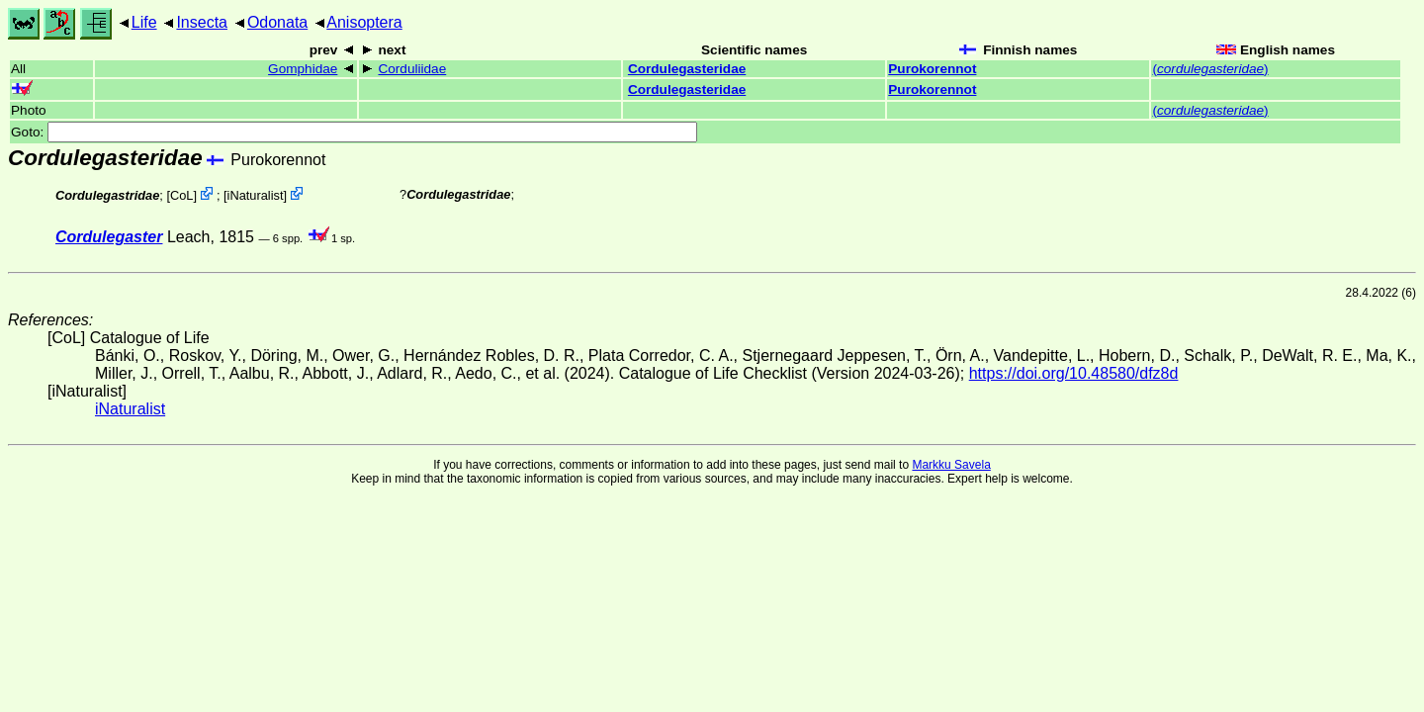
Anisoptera (364, 22)
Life (144, 22)
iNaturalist (255, 195)
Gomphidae (302, 68)
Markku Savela (951, 465)
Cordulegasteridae (687, 68)
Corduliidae (412, 68)
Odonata (277, 22)
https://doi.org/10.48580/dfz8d (1074, 373)
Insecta (201, 22)
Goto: (354, 132)
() (1210, 68)
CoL (181, 195)
